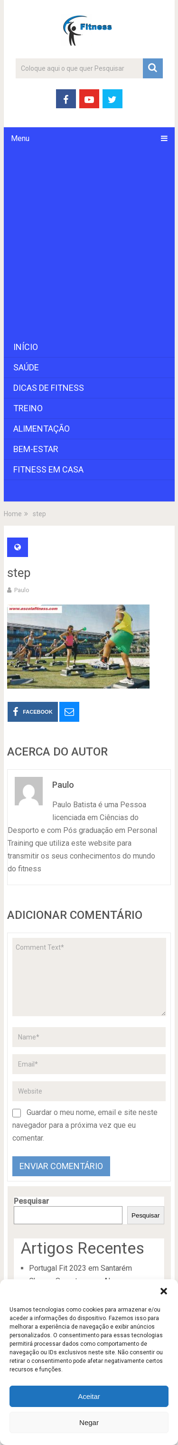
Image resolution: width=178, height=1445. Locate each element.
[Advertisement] (89, 243)
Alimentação (41, 429)
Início (25, 347)
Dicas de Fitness (48, 388)
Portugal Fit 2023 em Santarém (80, 1268)
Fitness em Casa (48, 469)
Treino (28, 408)
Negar (89, 1422)
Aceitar (89, 1396)
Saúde (26, 367)
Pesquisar (31, 1201)
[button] (164, 1291)
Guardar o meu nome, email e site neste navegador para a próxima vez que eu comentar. (85, 1125)
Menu (20, 138)
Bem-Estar (35, 449)
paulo (21, 590)
